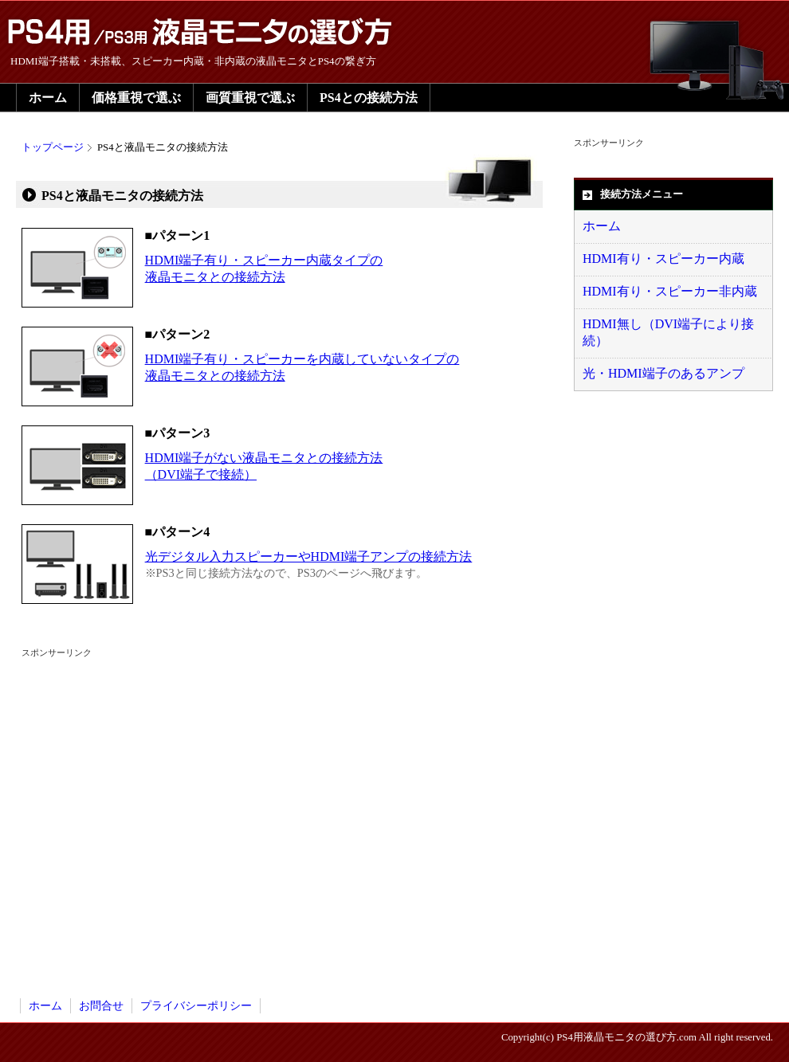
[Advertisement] (149, 808)
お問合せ (101, 1005)
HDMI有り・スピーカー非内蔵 (670, 291)
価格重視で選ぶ (136, 97)
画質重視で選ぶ (250, 97)
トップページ (53, 147)
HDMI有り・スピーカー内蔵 (663, 258)
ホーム (48, 97)
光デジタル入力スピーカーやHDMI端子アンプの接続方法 (309, 556)
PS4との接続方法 (369, 97)
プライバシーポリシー (196, 1005)
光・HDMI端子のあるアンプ (663, 373)
